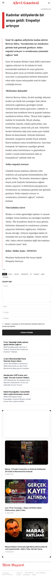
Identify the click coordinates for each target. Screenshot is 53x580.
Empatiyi (36, 274)
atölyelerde (24, 274)
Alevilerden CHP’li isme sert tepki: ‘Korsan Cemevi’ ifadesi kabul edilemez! (16, 377)
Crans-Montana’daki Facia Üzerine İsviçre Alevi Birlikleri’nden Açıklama (15, 361)
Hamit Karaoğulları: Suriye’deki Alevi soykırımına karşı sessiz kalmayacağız (17, 394)
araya (10, 274)
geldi (42, 274)
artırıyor (16, 274)
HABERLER (46, 9)
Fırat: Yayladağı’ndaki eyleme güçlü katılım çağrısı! (16, 343)
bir (31, 274)
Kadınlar (5, 277)
